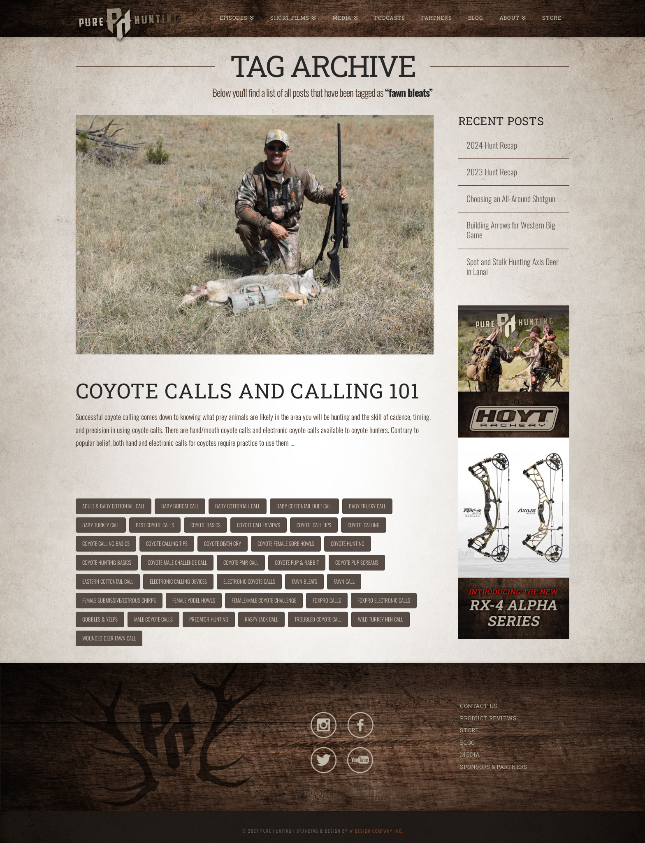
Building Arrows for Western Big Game (510, 230)
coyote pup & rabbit (297, 562)
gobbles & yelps (100, 619)
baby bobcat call (180, 506)
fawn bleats (304, 581)
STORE (469, 730)
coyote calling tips (167, 543)
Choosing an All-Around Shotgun (510, 199)
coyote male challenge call (177, 562)
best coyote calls (155, 525)
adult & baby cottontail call (113, 506)
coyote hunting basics (106, 562)
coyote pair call (240, 562)
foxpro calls (327, 600)
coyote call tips (314, 525)
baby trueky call (367, 506)
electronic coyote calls (249, 581)
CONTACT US (478, 706)
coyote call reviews (258, 525)
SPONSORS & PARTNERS (493, 767)
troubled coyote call (318, 619)
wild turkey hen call (380, 619)
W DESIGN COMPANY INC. (377, 831)
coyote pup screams (356, 562)
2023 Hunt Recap (491, 172)
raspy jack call (261, 619)
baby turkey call (100, 525)
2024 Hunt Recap (491, 145)
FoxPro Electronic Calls (383, 600)
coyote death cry (222, 543)
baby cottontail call (237, 506)
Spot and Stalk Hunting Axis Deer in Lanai (512, 267)
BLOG (467, 742)
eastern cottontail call (107, 581)
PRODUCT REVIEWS (488, 718)
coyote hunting (347, 543)
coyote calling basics (106, 543)
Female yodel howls (193, 600)
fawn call (344, 581)
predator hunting (208, 619)
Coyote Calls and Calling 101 (248, 390)
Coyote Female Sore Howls (286, 543)
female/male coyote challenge (264, 600)
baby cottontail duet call (304, 506)
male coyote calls (153, 619)
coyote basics (205, 525)
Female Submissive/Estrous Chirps (119, 600)
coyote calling (364, 525)
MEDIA (470, 754)
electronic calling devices (178, 581)
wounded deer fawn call (109, 638)
